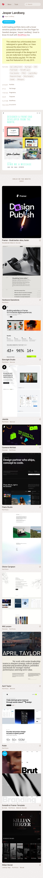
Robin (4, 745)
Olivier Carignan (8, 567)
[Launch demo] (40, 805)
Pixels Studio (7, 507)
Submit (21, 181)
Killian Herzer (7, 865)
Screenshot (9, 22)
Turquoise (12, 96)
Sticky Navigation (28, 76)
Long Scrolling (32, 73)
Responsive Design (15, 76)
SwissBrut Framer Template (13, 805)
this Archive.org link (17, 57)
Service (12, 362)
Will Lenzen (6, 626)
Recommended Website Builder (11, 242)
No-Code (4, 808)
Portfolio (11, 84)
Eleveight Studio (8, 359)
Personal (5, 450)
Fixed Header (14, 70)
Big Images (28, 67)
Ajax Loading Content (16, 67)
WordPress (22, 35)
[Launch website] (40, 300)
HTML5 (24, 73)
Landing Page (6, 867)
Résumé (22, 867)
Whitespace (20, 79)
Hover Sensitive (14, 73)
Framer (4, 307)
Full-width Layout (25, 70)
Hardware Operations (10, 300)
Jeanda (5, 419)
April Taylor (6, 686)
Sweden (12, 79)
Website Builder (21, 808)
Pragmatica (12, 92)
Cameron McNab (9, 447)
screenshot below (13, 50)
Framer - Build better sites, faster (15, 240)
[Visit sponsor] (40, 240)
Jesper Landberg (9, 16)
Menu (9, 4)
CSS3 (35, 67)
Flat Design (12, 88)
